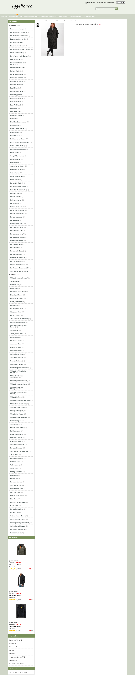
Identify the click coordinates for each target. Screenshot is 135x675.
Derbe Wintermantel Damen (19, 56)
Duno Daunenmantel (16, 78)
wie (32, 569)
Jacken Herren (62, 16)
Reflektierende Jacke (16, 489)
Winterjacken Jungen (16, 414)
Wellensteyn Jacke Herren (18, 278)
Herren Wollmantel (16, 244)
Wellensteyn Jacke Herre (18, 404)
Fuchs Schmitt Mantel (17, 146)
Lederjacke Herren (16, 441)
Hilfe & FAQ (13, 647)
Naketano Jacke (15, 461)
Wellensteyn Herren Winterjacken (16, 388)
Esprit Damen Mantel (16, 81)
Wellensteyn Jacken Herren (19, 384)
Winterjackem (14, 424)
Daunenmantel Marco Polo (47, 16)
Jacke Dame (14, 330)
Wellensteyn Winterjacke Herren (18, 371)
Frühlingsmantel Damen (17, 139)
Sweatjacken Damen (16, 364)
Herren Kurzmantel (16, 217)
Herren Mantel (14, 220)
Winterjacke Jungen (16, 410)
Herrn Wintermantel (16, 261)
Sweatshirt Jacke (15, 533)
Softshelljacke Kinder (16, 458)
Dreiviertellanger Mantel (17, 67)
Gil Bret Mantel (15, 159)
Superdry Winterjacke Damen (19, 523)
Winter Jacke (14, 468)
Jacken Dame (14, 337)
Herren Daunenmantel (17, 213)
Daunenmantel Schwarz (17, 46)
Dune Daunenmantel (16, 74)
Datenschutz (13, 643)
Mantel (45, 21)
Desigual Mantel (15, 59)
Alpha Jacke (14, 475)
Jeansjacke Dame (15, 344)
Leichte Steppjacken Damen (19, 368)
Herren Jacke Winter (16, 509)
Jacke (12, 275)
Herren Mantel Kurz (16, 230)
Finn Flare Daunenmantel (18, 122)
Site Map (12, 654)
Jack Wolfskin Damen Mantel (19, 271)
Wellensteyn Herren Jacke (18, 381)
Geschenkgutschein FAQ (17, 657)
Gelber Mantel (14, 152)
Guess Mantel (14, 180)
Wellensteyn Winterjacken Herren (18, 393)
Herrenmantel (14, 247)
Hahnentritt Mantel (16, 183)
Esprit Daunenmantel (16, 84)
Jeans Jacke (14, 455)
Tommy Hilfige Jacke (16, 334)
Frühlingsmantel (15, 135)
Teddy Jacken (14, 465)
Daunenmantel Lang (15, 16)
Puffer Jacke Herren (16, 298)
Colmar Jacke (14, 478)
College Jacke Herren (17, 427)
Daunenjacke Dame (89, 16)
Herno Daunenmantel (17, 210)
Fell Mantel (13, 108)
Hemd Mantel (14, 203)
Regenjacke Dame (16, 361)
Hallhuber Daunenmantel (18, 190)
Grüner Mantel (14, 173)
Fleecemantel (14, 132)
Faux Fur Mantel (15, 105)
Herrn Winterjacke (16, 421)
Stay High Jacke (15, 492)
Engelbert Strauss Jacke (18, 502)
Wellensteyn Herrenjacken (18, 417)
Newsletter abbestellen (16, 664)
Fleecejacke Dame (75, 16)
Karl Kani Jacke (15, 431)
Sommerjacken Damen (17, 322)
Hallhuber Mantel (15, 193)
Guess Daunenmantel (17, 176)
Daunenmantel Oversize (55, 21)
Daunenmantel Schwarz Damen (20, 49)
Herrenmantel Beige (16, 251)
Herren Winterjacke (16, 448)
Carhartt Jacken (15, 315)
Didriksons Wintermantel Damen (18, 63)
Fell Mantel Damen (16, 115)
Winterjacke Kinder (16, 472)
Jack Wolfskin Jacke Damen (19, 319)
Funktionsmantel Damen (18, 149)
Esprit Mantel (14, 88)
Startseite (4, 16)
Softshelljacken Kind (16, 354)
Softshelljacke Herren (17, 444)
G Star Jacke (14, 506)
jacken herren (21, 551)
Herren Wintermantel (16, 241)
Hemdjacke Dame (15, 340)
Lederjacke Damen (16, 438)
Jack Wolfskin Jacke (16, 485)
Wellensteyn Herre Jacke (18, 407)
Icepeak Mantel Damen (17, 264)
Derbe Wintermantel (30, 16)
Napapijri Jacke (15, 512)
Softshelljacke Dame (16, 357)
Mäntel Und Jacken (16, 295)
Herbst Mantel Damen (17, 207)
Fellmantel (13, 118)
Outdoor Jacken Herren (17, 516)
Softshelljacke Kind (16, 351)
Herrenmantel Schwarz (17, 258)
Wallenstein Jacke (16, 397)
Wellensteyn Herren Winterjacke (16, 376)
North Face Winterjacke (17, 529)
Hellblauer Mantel (15, 200)
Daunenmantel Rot (16, 42)
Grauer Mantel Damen (17, 166)
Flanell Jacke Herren (16, 434)
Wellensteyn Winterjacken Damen (18, 326)
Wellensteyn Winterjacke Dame (20, 400)
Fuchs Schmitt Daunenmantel (19, 142)
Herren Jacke (14, 285)
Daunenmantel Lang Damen (19, 32)
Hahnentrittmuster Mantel (18, 186)
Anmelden (100, 3)
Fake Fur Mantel (15, 101)
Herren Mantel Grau (16, 227)
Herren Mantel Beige (16, 224)
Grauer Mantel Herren (17, 169)
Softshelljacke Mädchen (17, 526)
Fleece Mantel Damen (17, 129)
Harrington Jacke (15, 482)
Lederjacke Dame (15, 347)
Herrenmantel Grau (16, 254)
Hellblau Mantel (15, 196)
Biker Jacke (14, 499)
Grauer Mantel (14, 163)
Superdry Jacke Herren (17, 519)
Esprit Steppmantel (16, 95)
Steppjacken (14, 305)
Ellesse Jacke (14, 288)
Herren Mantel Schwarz (17, 237)
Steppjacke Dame (15, 312)
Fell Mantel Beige (15, 112)
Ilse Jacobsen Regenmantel (19, 268)
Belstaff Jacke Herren (17, 495)
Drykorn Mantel (15, 71)
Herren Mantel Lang (16, 234)
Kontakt (11, 650)
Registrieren (110, 3)
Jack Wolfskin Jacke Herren (19, 451)
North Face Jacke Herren (18, 291)
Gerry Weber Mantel (16, 156)
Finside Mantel (14, 125)
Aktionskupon (13, 660)
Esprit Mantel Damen (16, 91)
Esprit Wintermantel (16, 98)
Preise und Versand (15, 640)
